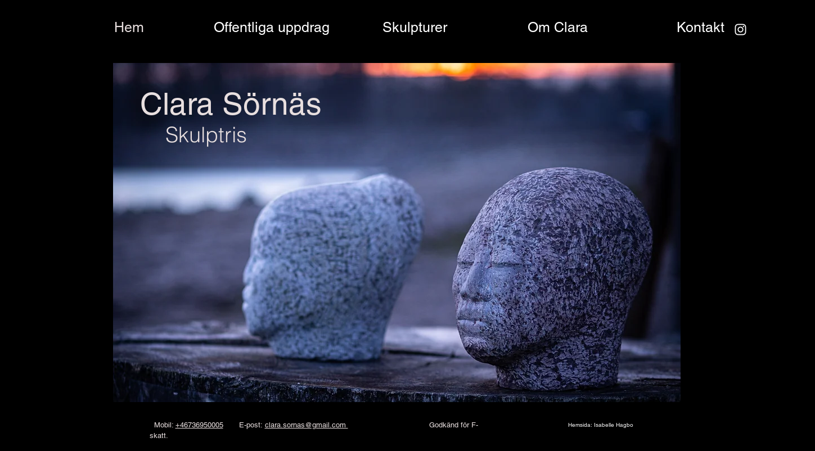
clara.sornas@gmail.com (306, 425)
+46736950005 (199, 425)
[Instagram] (740, 29)
